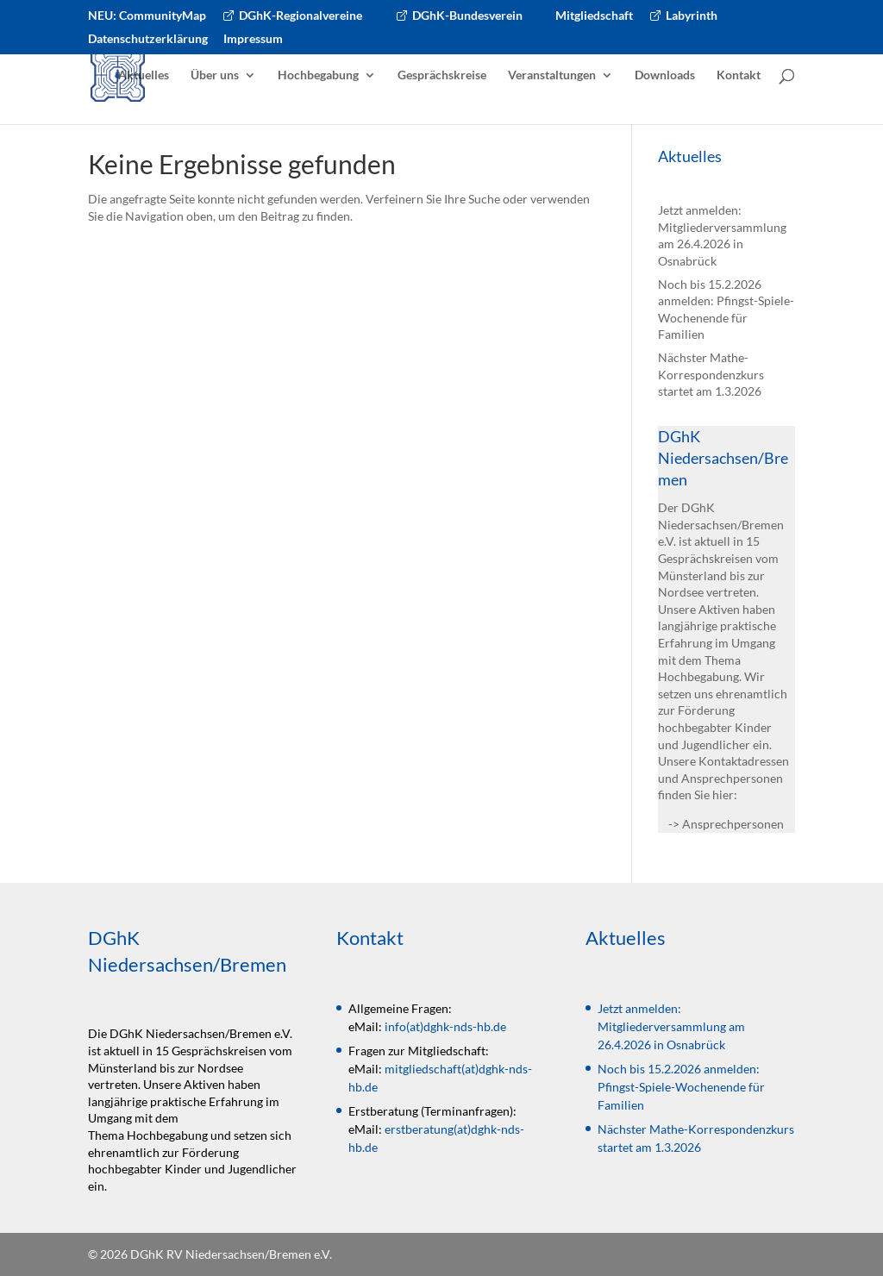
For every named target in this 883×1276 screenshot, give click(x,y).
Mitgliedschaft (594, 15)
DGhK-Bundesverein (467, 15)
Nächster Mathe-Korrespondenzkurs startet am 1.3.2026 (711, 374)
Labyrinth (691, 15)
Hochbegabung (318, 75)
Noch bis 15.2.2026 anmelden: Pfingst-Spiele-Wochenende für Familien (681, 1086)
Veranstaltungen (552, 75)
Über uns (215, 75)
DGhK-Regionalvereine (300, 15)
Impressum (253, 39)
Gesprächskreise (442, 75)
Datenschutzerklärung (148, 39)
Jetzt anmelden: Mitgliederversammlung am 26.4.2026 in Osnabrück (671, 1026)
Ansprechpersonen (733, 823)
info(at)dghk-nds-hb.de (445, 1026)
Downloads (665, 75)
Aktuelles (143, 75)
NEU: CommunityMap (147, 15)
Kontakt (739, 75)
